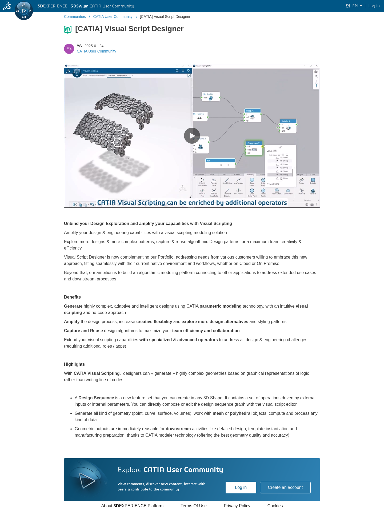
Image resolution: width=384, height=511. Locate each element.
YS (79, 46)
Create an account (285, 487)
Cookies (275, 506)
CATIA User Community (96, 51)
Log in (241, 487)
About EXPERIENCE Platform (132, 506)
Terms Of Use (194, 506)
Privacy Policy (237, 506)
